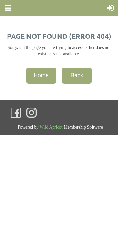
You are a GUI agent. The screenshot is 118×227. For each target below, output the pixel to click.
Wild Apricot (51, 127)
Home (41, 75)
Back (76, 75)
